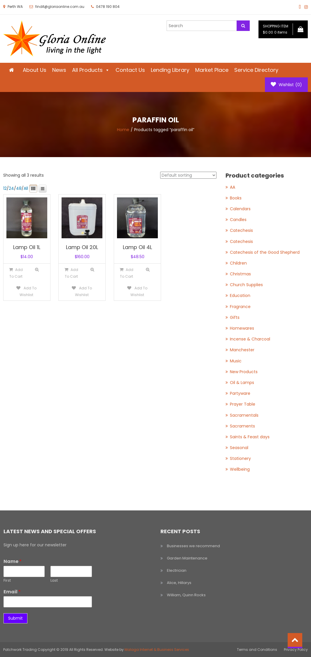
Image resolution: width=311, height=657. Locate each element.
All (26, 188)
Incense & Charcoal (250, 339)
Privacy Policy (296, 649)
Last (54, 580)
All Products (91, 70)
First (7, 580)
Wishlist (286, 85)
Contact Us (130, 70)
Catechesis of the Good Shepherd (265, 252)
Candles (238, 220)
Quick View (37, 270)
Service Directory (256, 70)
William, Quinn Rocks (186, 595)
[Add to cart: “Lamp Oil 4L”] (126, 273)
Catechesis (241, 230)
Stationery (240, 458)
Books (236, 198)
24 (11, 188)
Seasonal (239, 448)
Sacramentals (244, 415)
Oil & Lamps (242, 382)
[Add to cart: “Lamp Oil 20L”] (71, 273)
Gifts (235, 317)
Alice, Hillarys (179, 582)
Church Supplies (246, 285)
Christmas (240, 274)
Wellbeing (240, 469)
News (59, 70)
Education (240, 295)
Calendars (240, 209)
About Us (34, 70)
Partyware (240, 393)
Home (123, 130)
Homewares (242, 328)
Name (13, 562)
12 (5, 188)
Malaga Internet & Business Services (157, 649)
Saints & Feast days (250, 437)
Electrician (176, 570)
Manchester (242, 350)
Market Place (211, 70)
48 (19, 188)
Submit (15, 618)
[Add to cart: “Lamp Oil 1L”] (16, 273)
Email (12, 592)
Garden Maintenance (187, 558)
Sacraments (242, 426)
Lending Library (170, 70)
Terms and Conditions (257, 649)
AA (232, 187)
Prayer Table (242, 404)
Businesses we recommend (193, 546)
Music (236, 361)
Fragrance (240, 307)
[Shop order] (188, 175)
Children (238, 263)
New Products (244, 372)
